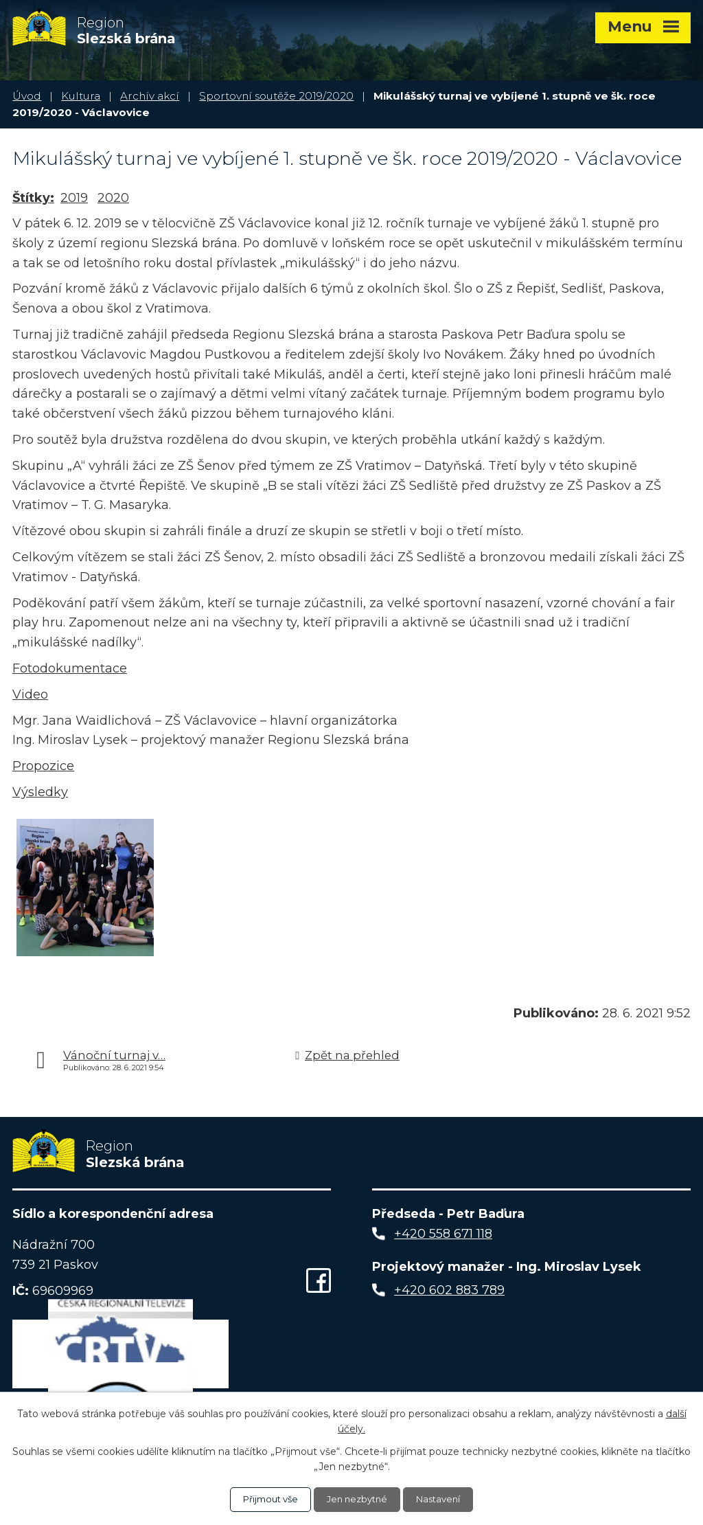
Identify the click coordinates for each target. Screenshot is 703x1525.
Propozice (43, 765)
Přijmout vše (266, 1499)
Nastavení (444, 1499)
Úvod (26, 95)
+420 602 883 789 (449, 1292)
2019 (74, 197)
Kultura (80, 95)
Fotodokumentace (69, 668)
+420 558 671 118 (443, 1236)
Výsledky (40, 792)
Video (30, 694)
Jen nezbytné (358, 1499)
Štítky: (33, 197)
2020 (113, 197)
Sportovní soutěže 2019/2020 (276, 95)
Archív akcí (149, 95)
